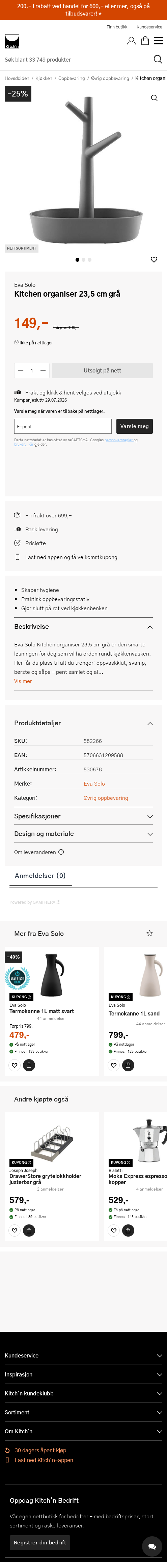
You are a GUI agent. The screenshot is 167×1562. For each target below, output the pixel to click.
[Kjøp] (29, 1065)
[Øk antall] (43, 370)
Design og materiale (44, 833)
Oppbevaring (71, 78)
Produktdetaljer (37, 723)
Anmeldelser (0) (40, 875)
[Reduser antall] (21, 370)
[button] (154, 259)
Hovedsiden (17, 78)
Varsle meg (134, 426)
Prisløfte (35, 543)
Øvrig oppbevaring (110, 78)
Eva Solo (24, 284)
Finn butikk (117, 27)
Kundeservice (149, 27)
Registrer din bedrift (40, 1542)
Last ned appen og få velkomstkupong (71, 557)
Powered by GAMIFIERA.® (34, 902)
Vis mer (23, 681)
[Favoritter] (14, 1065)
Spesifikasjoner (37, 816)
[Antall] (32, 370)
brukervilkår (24, 444)
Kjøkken (43, 78)
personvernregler (119, 439)
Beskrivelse (31, 626)
